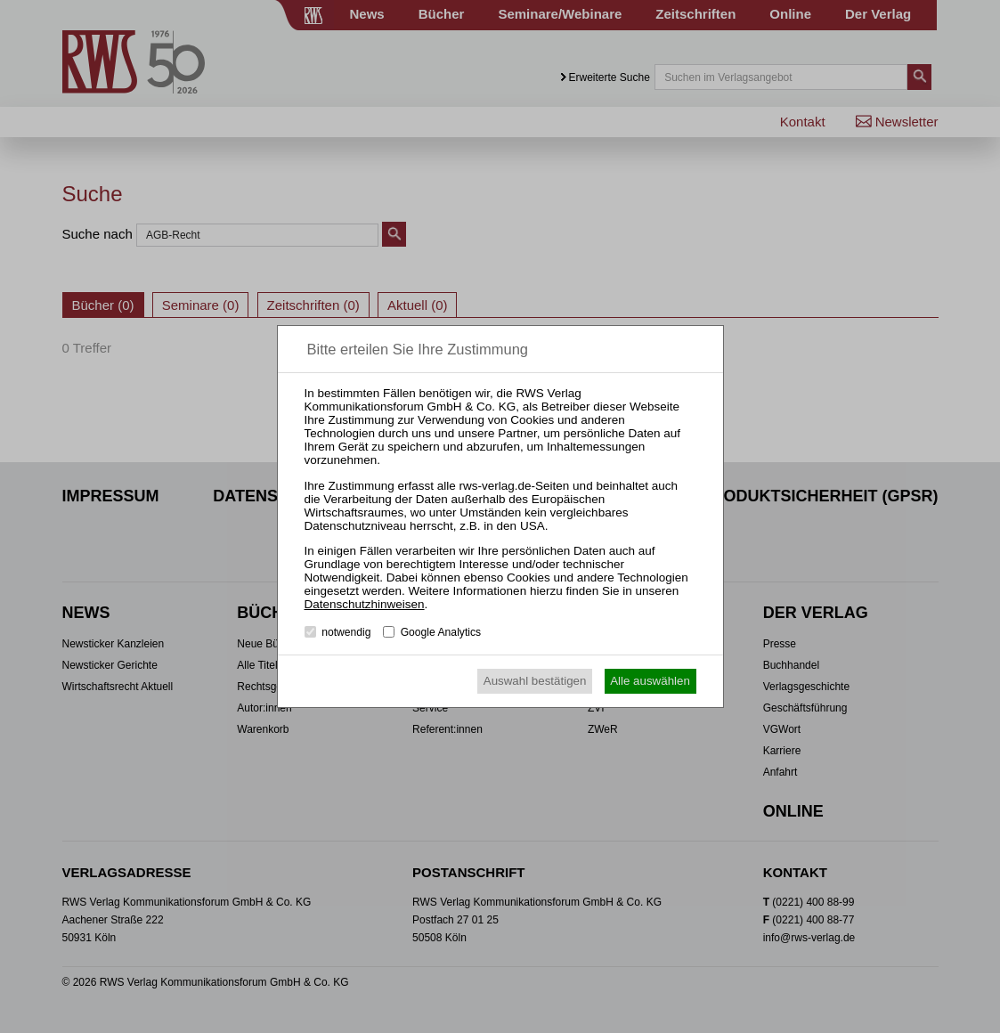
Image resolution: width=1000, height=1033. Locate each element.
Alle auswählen (650, 680)
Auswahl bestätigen (535, 680)
